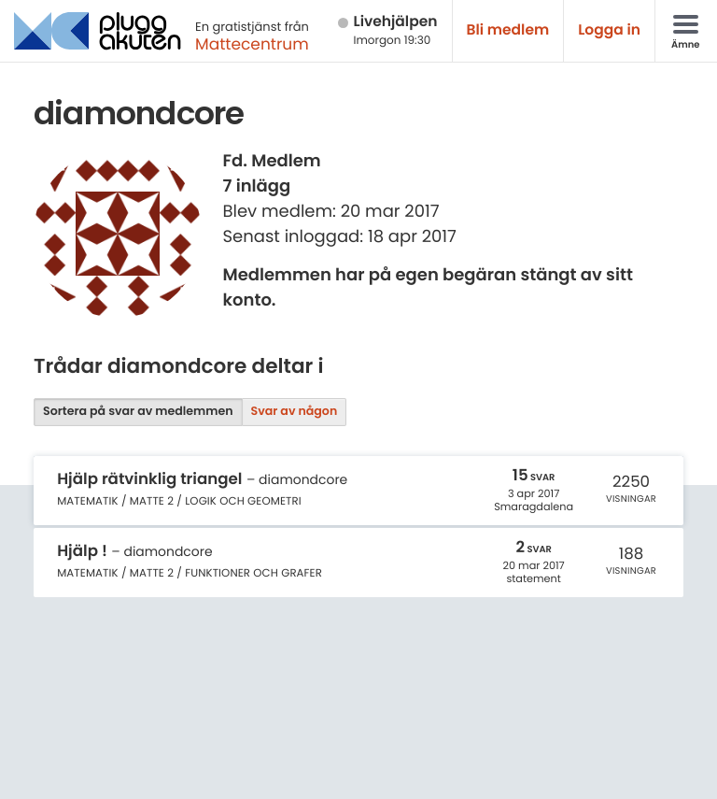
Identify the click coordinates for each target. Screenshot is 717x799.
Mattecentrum (252, 44)
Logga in (609, 30)
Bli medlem (508, 30)
